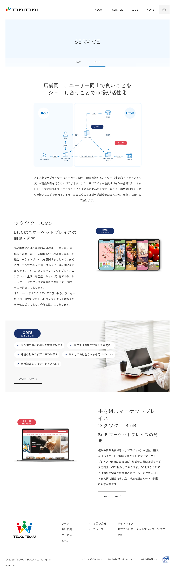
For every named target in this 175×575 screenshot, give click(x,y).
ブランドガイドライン (92, 559)
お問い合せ (99, 523)
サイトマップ (125, 523)
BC (78, 62)
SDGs (134, 9)
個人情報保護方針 (149, 559)
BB (97, 62)
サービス (67, 535)
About (99, 9)
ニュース (98, 529)
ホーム (65, 523)
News (150, 9)
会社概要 (67, 529)
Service (117, 9)
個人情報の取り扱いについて (121, 559)
